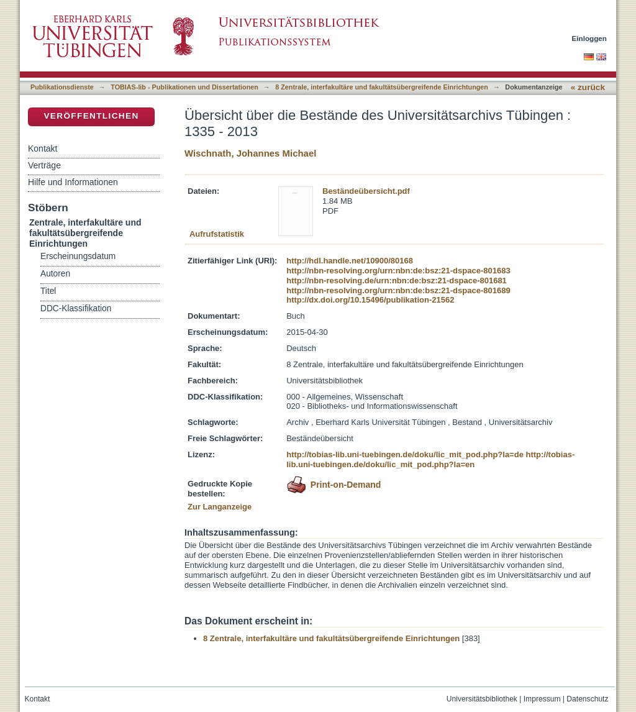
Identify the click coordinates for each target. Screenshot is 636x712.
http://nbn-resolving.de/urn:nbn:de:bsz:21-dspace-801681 (396, 280)
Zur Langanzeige (220, 506)
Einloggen (589, 38)
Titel (48, 291)
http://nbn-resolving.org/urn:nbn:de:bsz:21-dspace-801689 (398, 290)
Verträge (44, 165)
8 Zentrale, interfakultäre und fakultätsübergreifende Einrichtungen (381, 87)
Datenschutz (587, 699)
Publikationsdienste (62, 87)
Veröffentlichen (91, 116)
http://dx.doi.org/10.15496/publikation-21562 (370, 299)
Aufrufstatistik (216, 234)
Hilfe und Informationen (73, 182)
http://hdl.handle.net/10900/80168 (349, 260)
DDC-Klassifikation (75, 308)
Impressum (542, 699)
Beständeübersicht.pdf (366, 191)
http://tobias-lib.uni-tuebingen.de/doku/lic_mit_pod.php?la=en (430, 459)
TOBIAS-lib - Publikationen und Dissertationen (184, 87)
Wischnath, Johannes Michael (250, 153)
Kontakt (42, 148)
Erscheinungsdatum (78, 256)
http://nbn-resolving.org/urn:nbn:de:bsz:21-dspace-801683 (398, 270)
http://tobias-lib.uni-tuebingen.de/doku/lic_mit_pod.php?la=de (405, 454)
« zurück (588, 87)
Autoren (55, 273)
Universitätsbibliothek (482, 699)
